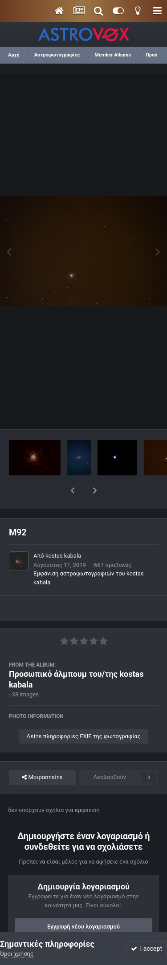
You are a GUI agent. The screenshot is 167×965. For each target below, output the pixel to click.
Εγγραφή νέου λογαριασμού (83, 903)
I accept (146, 948)
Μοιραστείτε (42, 754)
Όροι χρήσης (16, 953)
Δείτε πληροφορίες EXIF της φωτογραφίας (83, 713)
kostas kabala (63, 532)
